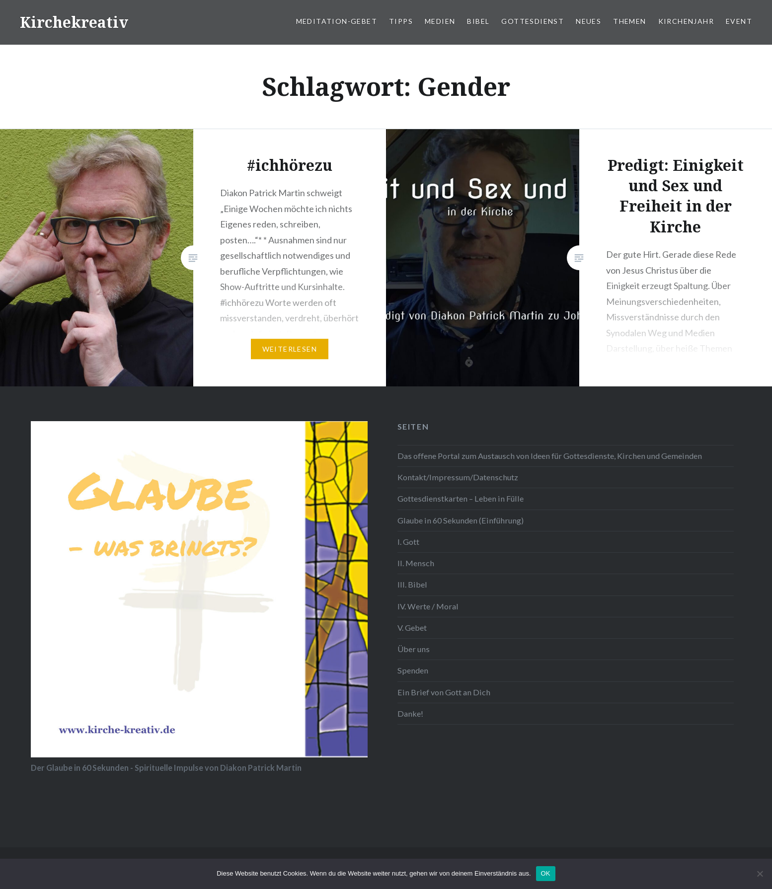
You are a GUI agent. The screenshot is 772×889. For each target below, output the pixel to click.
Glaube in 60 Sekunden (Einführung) (460, 520)
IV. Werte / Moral (428, 606)
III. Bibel (412, 584)
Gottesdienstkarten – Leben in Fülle (460, 498)
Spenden (412, 670)
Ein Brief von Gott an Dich (443, 692)
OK (545, 873)
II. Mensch (415, 563)
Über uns (413, 649)
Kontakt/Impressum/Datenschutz (457, 477)
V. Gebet (412, 627)
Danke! (410, 713)
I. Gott (408, 541)
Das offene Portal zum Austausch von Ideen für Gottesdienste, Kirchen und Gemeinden (549, 455)
